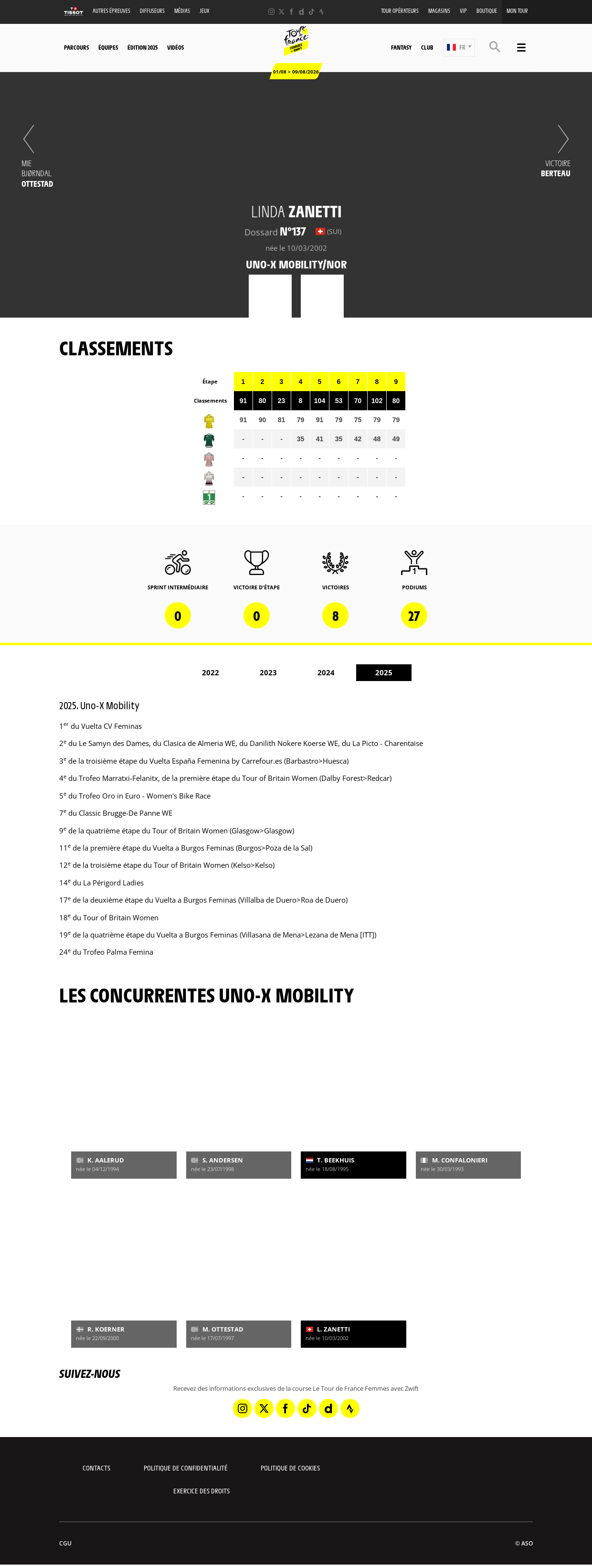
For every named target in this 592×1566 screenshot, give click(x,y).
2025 (383, 672)
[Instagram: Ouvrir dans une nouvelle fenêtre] (271, 12)
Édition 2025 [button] (142, 47)
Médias (182, 10)
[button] (459, 48)
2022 (210, 672)
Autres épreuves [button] (111, 10)
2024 (326, 672)
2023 (268, 672)
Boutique (486, 10)
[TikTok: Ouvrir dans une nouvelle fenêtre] (312, 12)
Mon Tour (517, 10)
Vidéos (175, 47)
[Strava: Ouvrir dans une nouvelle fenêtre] (322, 12)
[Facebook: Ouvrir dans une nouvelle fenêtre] (291, 12)
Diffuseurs (152, 10)
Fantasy (401, 47)
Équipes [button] (108, 47)
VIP (463, 10)
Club (427, 47)
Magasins (439, 10)
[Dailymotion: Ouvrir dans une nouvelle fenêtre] (301, 12)
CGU (65, 1543)
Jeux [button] (205, 10)
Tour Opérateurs (400, 10)
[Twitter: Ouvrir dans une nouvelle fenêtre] (281, 12)
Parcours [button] (76, 47)
